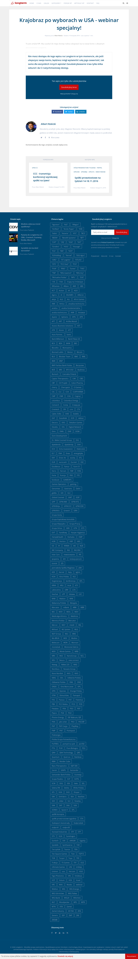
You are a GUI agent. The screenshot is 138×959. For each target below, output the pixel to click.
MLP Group (56, 634)
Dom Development (59, 436)
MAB (53, 598)
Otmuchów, (64, 695)
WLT (53, 902)
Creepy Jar (76, 405)
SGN (60, 792)
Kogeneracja (57, 581)
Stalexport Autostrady (61, 823)
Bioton (70, 352)
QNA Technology (66, 752)
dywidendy (69, 444)
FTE (78, 475)
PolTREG (55, 744)
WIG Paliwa (72, 893)
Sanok (54, 770)
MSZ (61, 656)
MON (65, 642)
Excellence (56, 466)
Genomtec (56, 488)
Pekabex (55, 708)
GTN (75, 528)
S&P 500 (74, 766)
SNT (60, 805)
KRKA (54, 585)
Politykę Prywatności (107, 242)
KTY (76, 585)
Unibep (79, 867)
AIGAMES (69, 295)
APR (81, 317)
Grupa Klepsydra (58, 524)
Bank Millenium (58, 339)
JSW (80, 568)
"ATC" (75, 233)
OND (79, 682)
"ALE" (66, 224)
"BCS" (83, 233)
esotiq (72, 458)
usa (63, 871)
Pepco (54, 713)
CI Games (77, 387)
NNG (75, 664)
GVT (53, 532)
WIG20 (66, 898)
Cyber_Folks (56, 414)
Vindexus (78, 876)
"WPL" (73, 277)
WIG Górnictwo (58, 893)
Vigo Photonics (58, 876)
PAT (70, 700)
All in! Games (79, 299)
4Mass (66, 286)
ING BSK (77, 550)
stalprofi (55, 827)
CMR (61, 396)
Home (31, 3)
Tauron (67, 849)
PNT (61, 730)
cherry (54, 387)
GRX (68, 528)
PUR (61, 748)
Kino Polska (64, 576)
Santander (74, 770)
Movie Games (65, 651)
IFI (59, 546)
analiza (54, 308)
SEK (68, 783)
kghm (78, 572)
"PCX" (75, 264)
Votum (62, 880)
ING (68, 550)
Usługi (46, 3)
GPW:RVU (56, 510)
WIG (63, 889)
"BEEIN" (55, 238)
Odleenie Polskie (74, 678)
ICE (53, 546)
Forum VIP (68, 3)
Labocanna (56, 590)
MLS (66, 634)
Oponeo (62, 691)
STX (53, 836)
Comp (65, 405)
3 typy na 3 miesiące (75, 282)
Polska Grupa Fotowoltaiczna (63, 739)
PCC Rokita (63, 704)
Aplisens (64, 317)
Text (73, 854)
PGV (70, 713)
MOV (54, 651)
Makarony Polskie (59, 603)
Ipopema (55, 559)
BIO (75, 343)
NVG (69, 673)
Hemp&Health (57, 537)
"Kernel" (68, 255)
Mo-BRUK (55, 638)
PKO (72, 722)
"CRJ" (62, 242)
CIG (53, 392)
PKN (53, 722)
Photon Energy (58, 717)
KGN (53, 576)
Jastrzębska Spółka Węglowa (63, 568)
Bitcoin (79, 352)
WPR (83, 902)
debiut (81, 418)
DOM (77, 431)
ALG (61, 299)
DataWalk (63, 418)
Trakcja (55, 862)
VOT (53, 880)
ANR (72, 312)
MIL (79, 625)
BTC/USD (70, 370)
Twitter (69, 112)
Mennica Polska (58, 620)
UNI (70, 867)
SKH (53, 801)
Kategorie (56, 3)
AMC (53, 304)
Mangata (73, 603)
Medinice (74, 616)
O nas (39, 3)
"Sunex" (73, 268)
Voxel (78, 880)
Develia (55, 427)
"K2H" (70, 251)
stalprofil (66, 827)
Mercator (72, 620)
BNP (61, 361)
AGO (76, 290)
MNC (74, 634)
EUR (53, 462)
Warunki (104, 256)
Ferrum (63, 471)
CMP (53, 396)
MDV (76, 612)
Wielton (55, 889)
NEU (53, 660)
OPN (53, 691)
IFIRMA (66, 546)
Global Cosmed (58, 497)
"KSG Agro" (80, 255)
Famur (66, 466)
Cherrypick (65, 387)
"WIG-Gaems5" (66, 273)
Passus (62, 700)
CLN (67, 392)
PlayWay (74, 726)
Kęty (70, 572)
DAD (67, 414)
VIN (69, 876)
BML (83, 356)
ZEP (63, 915)
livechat (55, 594)
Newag (54, 664)
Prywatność (95, 256)
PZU (83, 748)
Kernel (61, 572)
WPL (75, 902)
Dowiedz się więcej (65, 956)
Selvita (66, 788)
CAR (74, 378)
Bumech (55, 374)
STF (72, 832)
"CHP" (54, 242)
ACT (53, 290)
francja (63, 475)
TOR (53, 858)
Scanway (77, 774)
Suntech (55, 840)
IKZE (81, 546)
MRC (53, 656)
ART (60, 321)
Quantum (56, 757)
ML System (66, 629)
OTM (54, 695)
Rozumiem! (131, 956)
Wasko (69, 884)
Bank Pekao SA (74, 339)
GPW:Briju (84, 172)
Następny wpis (90, 160)
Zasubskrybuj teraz (69, 87)
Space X (64, 810)
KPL (80, 581)
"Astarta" (65, 233)
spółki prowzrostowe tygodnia (85, 168)
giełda (54, 493)
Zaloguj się (74, 94)
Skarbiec (81, 796)
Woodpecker (64, 902)
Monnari (74, 642)
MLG (76, 629)
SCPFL (76, 779)
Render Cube (65, 761)
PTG (53, 748)
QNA (53, 752)
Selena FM (56, 788)
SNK (53, 805)
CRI (64, 409)
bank (69, 334)
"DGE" (70, 242)
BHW (68, 343)
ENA (60, 453)
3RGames (56, 286)
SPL (73, 810)
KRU (62, 585)
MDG (68, 612)
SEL (83, 783)
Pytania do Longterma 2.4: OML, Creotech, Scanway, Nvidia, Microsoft (31, 237)
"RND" (63, 268)
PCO (73, 704)
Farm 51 (76, 466)
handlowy (63, 532)
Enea (68, 453)
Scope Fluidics (57, 779)
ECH (53, 449)
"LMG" (54, 260)
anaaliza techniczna (76, 304)
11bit (61, 282)
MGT (63, 625)
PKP (53, 726)
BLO (53, 356)
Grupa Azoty (57, 515)
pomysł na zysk (69, 744)
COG (69, 396)
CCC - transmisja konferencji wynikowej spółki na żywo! (45, 177)
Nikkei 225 (65, 664)
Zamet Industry (58, 911)
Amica (61, 304)
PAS (53, 700)
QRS (78, 752)
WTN (54, 906)
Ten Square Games (59, 854)
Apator (54, 317)
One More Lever (67, 686)
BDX (60, 343)
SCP (68, 779)
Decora (55, 422)
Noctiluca (55, 669)
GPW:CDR (79, 506)
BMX (53, 361)
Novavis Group (69, 669)
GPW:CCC (35, 168)
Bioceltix (55, 348)
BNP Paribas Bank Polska (62, 365)
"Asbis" (54, 233)
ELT (53, 453)
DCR (72, 418)
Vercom (72, 871)
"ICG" (54, 251)
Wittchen (77, 898)
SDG (61, 783)
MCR (60, 612)
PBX (53, 704)
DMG (62, 431)
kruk (69, 585)
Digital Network (75, 427)
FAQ (97, 3)
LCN (73, 590)
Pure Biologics (72, 748)
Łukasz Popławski (29, 230)
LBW (66, 590)
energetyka (78, 453)
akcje (54, 299)
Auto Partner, (57, 334)
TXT (75, 862)
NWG (54, 678)
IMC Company (57, 550)
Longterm (19, 947)
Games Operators (59, 484)
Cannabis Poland (69, 374)
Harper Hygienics (78, 532)
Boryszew (80, 365)
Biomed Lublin (57, 352)
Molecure (55, 642)
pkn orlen (63, 722)
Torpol (61, 858)
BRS (60, 370)
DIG (63, 427)
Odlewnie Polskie (58, 682)
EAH (79, 444)
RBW (54, 761)
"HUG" (66, 246)
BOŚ (53, 370)
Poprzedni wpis (48, 160)
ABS (81, 286)
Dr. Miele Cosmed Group (62, 440)
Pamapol (76, 695)
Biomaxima (67, 348)
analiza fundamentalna (70, 308)
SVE (63, 840)
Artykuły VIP (79, 3)
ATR (53, 330)
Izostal (54, 563)
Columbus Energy (71, 400)
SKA (72, 796)
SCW (53, 783)
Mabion (62, 598)
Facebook (57, 112)
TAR (78, 845)
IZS (62, 563)
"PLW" (54, 268)
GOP (78, 497)
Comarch (55, 405)
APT (53, 321)
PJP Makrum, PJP (74, 717)
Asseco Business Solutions (62, 326)
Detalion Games (75, 422)
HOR (53, 541)
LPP (63, 594)
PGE (62, 713)
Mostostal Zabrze (71, 647)
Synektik (55, 845)
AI (61, 295)
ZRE (77, 915)
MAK (71, 598)
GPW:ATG (91, 172)
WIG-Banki (56, 898)
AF (69, 290)
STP (79, 832)
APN (74, 317)
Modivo (74, 638)
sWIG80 (72, 840)
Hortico (62, 541)
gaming (73, 484)
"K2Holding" (56, 255)
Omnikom (64, 947)
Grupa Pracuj (74, 524)
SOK (75, 805)
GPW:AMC (77, 172)
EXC (82, 462)
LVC (80, 594)
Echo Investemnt (66, 449)
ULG (82, 862)
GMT (70, 497)
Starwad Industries (59, 832)
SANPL (63, 770)
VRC (53, 884)
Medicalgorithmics (59, 616)
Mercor (55, 625)
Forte (54, 475)
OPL (79, 686)
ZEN (79, 911)
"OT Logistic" (66, 260)
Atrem (61, 330)
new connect (73, 660)
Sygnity (82, 840)
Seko (76, 783)
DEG (63, 422)
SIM (53, 796)
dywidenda (56, 444)
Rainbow (77, 757)
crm (71, 409)
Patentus (79, 700)
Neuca (61, 660)
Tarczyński (56, 849)
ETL (80, 458)
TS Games (66, 862)
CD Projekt (63, 383)
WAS (61, 884)
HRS (78, 541)
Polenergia (56, 735)
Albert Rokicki (58, 35)
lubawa (72, 594)
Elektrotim (81, 449)
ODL (61, 678)
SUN (60, 836)
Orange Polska (76, 691)
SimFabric (63, 796)
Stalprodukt (78, 823)
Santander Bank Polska (61, 774)
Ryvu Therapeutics (59, 766)
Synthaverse (67, 845)
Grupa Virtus (57, 528)
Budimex (81, 370)
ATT (69, 330)
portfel (99, 168)
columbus (56, 400)
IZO (64, 559)
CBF (53, 383)
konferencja (70, 581)
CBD (81, 378)
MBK (75, 607)
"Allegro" (75, 224)
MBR (82, 607)
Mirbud (55, 629)
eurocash (63, 462)
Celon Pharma (77, 383)
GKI (62, 493)
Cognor (78, 396)
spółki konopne (58, 814)
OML (71, 682)
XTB (61, 906)
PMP (53, 730)
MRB (76, 651)
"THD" (82, 268)
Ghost (80, 947)
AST (78, 326)
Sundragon (70, 836)
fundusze (55, 480)
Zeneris (55, 915)
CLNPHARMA (78, 392)
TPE (77, 858)
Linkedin (81, 112)
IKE (74, 546)
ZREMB (54, 920)
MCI (53, 612)
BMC (76, 356)
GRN (75, 510)
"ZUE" (82, 277)
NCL (82, 656)
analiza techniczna (59, 312)
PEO (71, 708)
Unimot (55, 871)
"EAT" (79, 242)
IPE (80, 554)
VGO (81, 871)
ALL (68, 299)
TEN (75, 849)
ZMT (70, 915)
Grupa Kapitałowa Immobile (63, 519)
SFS (53, 792)
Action (61, 290)
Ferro (54, 471)
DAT (53, 418)
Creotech (55, 409)
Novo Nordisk (57, 673)
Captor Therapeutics (60, 378)
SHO (68, 792)
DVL (77, 440)
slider (61, 801)
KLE (74, 576)
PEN (64, 708)
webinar (79, 884)
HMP (80, 537)
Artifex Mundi (71, 321)
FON (79, 471)
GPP (53, 502)
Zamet (69, 906)
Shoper (77, 792)
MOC (65, 638)
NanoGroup (72, 656)
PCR (80, 704)
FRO (71, 475)
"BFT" (82, 238)
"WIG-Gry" (80, 273)
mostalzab (56, 647)
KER (53, 572)
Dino (54, 431)
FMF (71, 471)
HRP (71, 541)
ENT (53, 458)
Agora (54, 295)
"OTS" (54, 264)
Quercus (67, 757)
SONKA (54, 810)
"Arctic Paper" (68, 229)
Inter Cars (56, 554)
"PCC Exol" (64, 264)
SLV (69, 801)
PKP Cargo (63, 726)
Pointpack (71, 730)
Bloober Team (64, 356)
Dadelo (76, 414)
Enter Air (62, 458)
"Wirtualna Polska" (59, 277)
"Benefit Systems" (69, 238)
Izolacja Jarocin (76, 559)
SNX (68, 805)
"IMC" (62, 251)
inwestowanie (100, 172)
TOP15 (81, 854)
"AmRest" (55, 229)
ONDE (54, 686)
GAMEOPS (67, 480)
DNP (69, 431)
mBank (66, 607)
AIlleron (80, 295)
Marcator (55, 607)
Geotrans (68, 488)
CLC (60, 392)
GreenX (67, 510)
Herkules (71, 537)
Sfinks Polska (78, 788)
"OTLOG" (78, 260)
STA (81, 818)
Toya (70, 858)
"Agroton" (56, 224)
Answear (81, 312)
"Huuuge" (76, 246)
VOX (70, 880)
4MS (74, 286)
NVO (76, 673)
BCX (53, 343)
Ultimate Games (58, 867)
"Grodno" (55, 246)
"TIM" (54, 273)
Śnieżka (77, 801)
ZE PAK (71, 911)
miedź (71, 625)
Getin (78, 488)
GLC (69, 493)
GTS (82, 528)
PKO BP (81, 722)
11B (53, 282)
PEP (78, 708)
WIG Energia (74, 889)
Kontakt (90, 3)
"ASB (80, 229)
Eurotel (74, 462)
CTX (78, 409)
